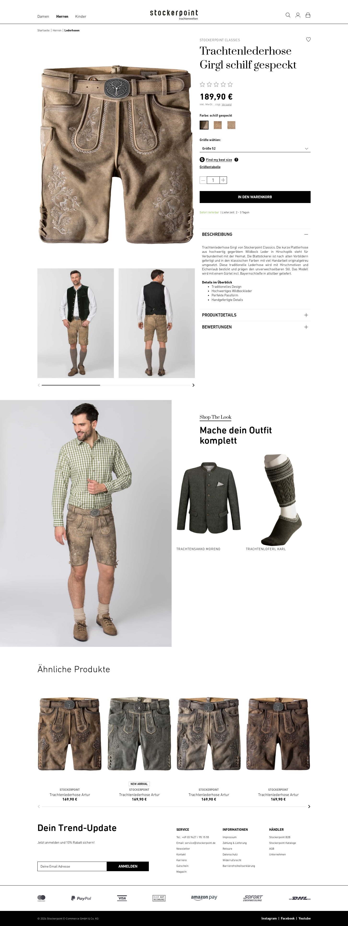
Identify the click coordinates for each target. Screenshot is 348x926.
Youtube (304, 918)
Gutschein (182, 866)
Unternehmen (277, 854)
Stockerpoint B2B (279, 837)
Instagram (269, 918)
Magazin (181, 871)
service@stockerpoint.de (200, 843)
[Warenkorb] (308, 15)
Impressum (230, 837)
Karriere (181, 860)
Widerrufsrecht (232, 860)
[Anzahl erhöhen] (223, 180)
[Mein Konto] (298, 15)
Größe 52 (209, 148)
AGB (271, 848)
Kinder (80, 16)
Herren (62, 16)
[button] (38, 385)
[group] (75, 323)
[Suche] (288, 15)
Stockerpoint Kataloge (282, 843)
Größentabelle (210, 167)
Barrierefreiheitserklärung (239, 866)
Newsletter (183, 848)
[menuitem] (206, 124)
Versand (227, 104)
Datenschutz (230, 854)
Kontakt (181, 854)
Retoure (227, 848)
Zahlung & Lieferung (235, 843)
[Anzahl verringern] (203, 180)
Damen (43, 16)
